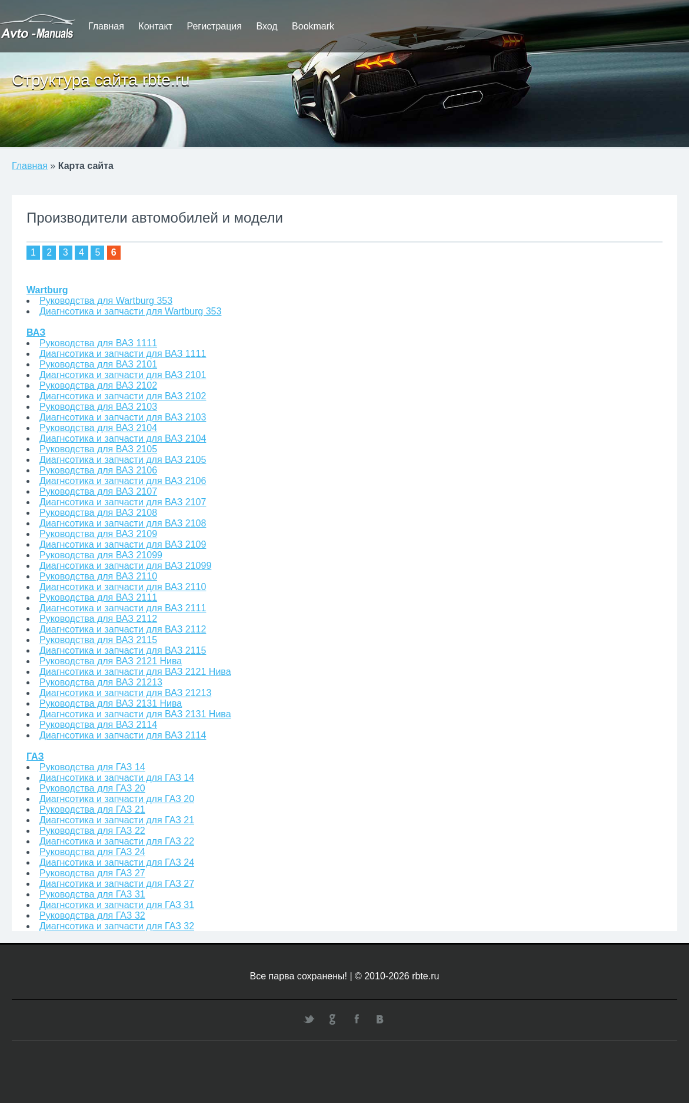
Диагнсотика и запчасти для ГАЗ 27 (116, 884)
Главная (106, 26)
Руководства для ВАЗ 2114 (98, 725)
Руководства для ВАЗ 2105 (98, 449)
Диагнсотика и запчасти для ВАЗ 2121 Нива (135, 672)
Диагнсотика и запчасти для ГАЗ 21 (116, 820)
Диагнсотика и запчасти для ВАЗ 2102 (122, 396)
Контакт (155, 26)
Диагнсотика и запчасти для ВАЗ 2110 (122, 587)
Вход (266, 26)
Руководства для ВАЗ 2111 (98, 597)
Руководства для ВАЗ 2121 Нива (110, 661)
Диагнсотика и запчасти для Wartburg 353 (130, 311)
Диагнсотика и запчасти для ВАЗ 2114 (122, 735)
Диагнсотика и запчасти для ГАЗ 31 (116, 905)
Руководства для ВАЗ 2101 (98, 364)
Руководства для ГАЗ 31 (92, 894)
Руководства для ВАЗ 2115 (98, 640)
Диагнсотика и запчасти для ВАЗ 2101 (122, 375)
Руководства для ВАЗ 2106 (98, 470)
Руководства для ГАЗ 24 (92, 852)
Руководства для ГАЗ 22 (92, 831)
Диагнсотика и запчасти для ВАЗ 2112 (122, 629)
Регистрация (214, 26)
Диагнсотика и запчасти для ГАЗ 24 (116, 862)
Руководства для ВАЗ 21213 (100, 682)
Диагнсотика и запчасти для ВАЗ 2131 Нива (135, 714)
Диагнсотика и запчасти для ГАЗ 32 (116, 926)
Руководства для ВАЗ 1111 (98, 343)
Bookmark (313, 26)
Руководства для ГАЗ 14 (92, 767)
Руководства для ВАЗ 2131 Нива (110, 703)
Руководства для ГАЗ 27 (92, 873)
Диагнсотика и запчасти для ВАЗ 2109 (122, 544)
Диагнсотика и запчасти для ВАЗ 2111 (122, 608)
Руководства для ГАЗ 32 (92, 915)
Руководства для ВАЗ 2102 (98, 385)
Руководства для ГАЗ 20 (92, 788)
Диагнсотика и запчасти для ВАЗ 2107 (122, 502)
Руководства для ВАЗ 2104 (98, 428)
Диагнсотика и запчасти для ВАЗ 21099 (125, 566)
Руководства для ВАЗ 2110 (98, 576)
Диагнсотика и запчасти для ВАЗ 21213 (125, 693)
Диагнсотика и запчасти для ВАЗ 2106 (122, 481)
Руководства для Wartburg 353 (105, 301)
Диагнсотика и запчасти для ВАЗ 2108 (122, 523)
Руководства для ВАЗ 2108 (98, 513)
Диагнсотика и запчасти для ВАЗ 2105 (122, 460)
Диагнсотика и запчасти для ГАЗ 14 (116, 778)
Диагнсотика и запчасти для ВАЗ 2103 (122, 417)
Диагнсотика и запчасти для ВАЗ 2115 (122, 650)
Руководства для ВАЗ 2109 (98, 534)
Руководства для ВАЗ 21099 (100, 555)
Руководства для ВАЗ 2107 (98, 491)
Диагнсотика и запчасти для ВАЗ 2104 (122, 438)
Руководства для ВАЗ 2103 (98, 407)
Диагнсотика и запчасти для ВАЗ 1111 (122, 354)
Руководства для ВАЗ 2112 (98, 619)
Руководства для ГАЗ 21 (92, 809)
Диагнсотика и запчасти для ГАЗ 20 (116, 799)
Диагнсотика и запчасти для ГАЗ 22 (116, 841)
